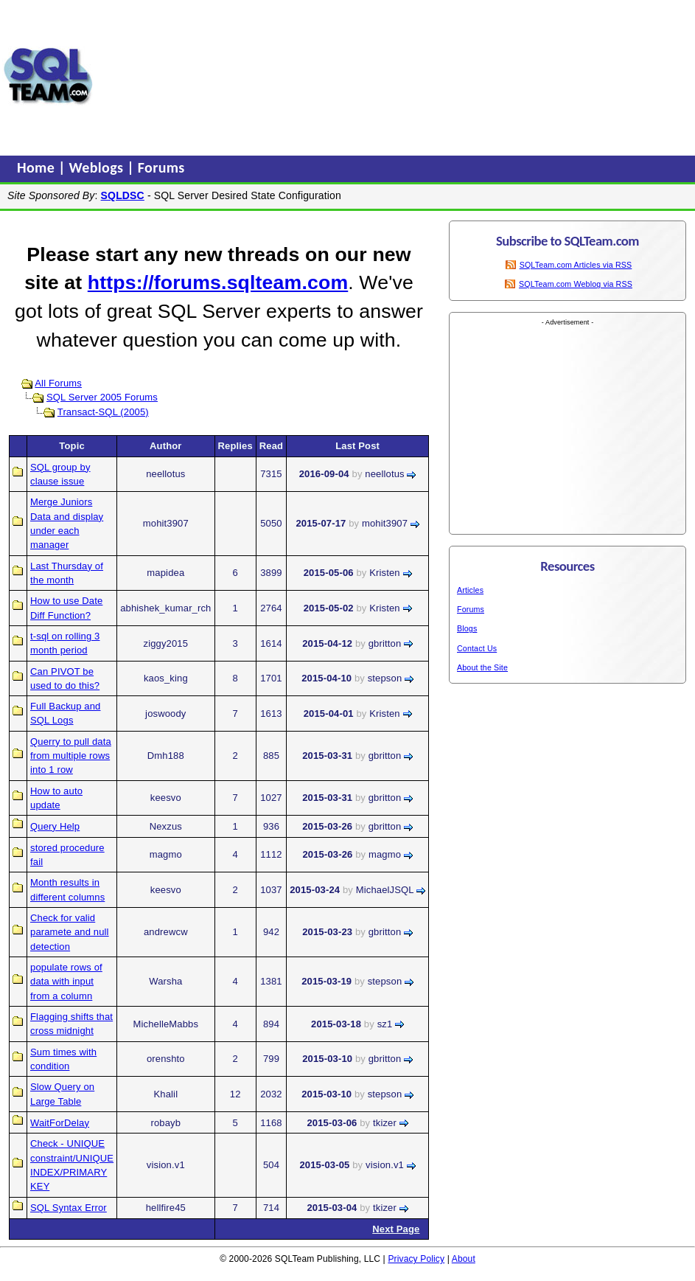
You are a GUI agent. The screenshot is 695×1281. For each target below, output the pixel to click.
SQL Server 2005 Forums (102, 397)
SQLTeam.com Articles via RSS (576, 264)
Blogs (467, 628)
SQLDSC (122, 195)
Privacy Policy (416, 1259)
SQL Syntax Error (68, 1207)
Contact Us (477, 648)
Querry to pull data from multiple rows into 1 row (70, 756)
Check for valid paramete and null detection (69, 932)
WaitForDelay (59, 1122)
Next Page (395, 1229)
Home (37, 167)
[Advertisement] (193, 76)
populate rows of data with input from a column (66, 981)
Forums (161, 167)
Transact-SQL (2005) (103, 411)
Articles (470, 590)
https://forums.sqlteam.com (218, 282)
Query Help (55, 826)
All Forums (58, 383)
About (463, 1259)
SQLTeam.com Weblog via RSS (575, 284)
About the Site (482, 667)
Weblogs (98, 167)
